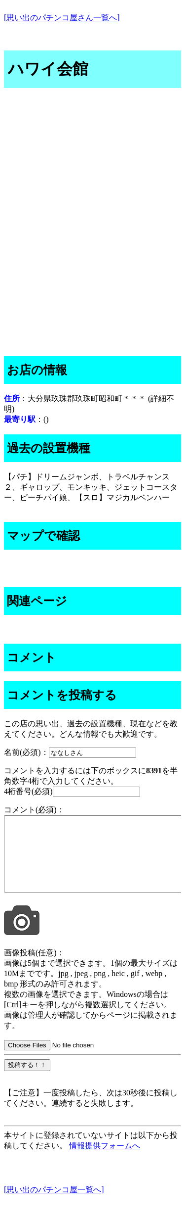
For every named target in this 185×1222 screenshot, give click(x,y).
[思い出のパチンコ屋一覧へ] (54, 1204)
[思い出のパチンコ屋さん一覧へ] (62, 17)
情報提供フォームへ (104, 1160)
